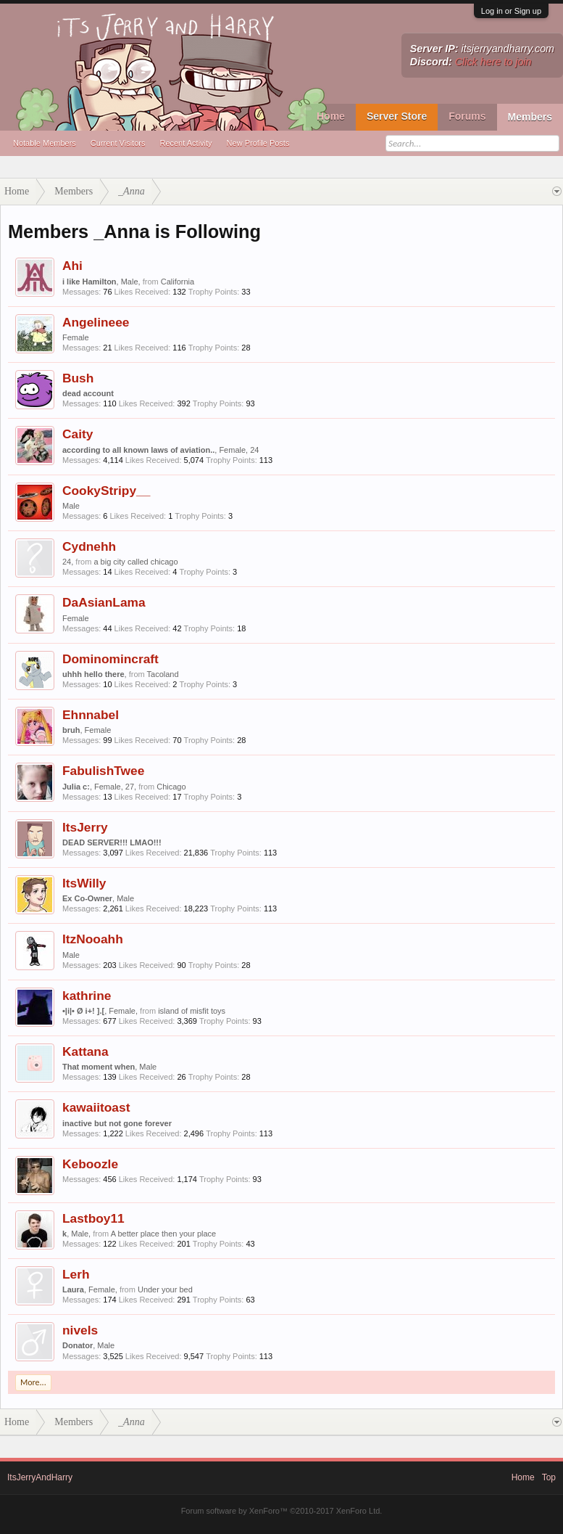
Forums (467, 116)
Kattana (85, 1051)
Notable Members (44, 143)
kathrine (86, 995)
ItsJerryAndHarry (39, 1477)
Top (549, 1477)
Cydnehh (89, 546)
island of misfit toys (191, 1010)
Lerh (76, 1274)
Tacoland (163, 674)
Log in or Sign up (511, 11)
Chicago (171, 786)
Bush (77, 378)
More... (33, 1382)
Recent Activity (185, 143)
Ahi (72, 265)
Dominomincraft (110, 659)
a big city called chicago (135, 561)
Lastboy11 (93, 1218)
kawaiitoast (96, 1107)
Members (530, 117)
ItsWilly (84, 883)
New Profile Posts (258, 143)
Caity (77, 434)
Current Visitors (118, 143)
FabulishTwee (103, 770)
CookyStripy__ (106, 490)
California (177, 281)
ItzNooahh (92, 939)
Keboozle (90, 1164)
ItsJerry (85, 827)
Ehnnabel (90, 714)
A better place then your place (164, 1233)
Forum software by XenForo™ (282, 1510)
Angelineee (95, 322)
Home (331, 116)
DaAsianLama (104, 602)
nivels (80, 1330)
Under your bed (165, 1289)
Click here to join (493, 61)
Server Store (397, 116)
